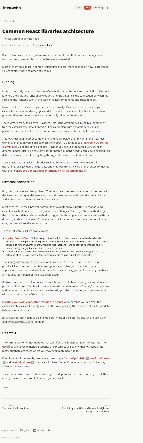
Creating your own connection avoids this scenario (34, 302)
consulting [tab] (98, 7)
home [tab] (79, 7)
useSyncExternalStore (18, 238)
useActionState (21, 362)
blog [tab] (87, 8)
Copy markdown (42, 45)
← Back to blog (9, 21)
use (4, 346)
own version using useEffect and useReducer (63, 251)
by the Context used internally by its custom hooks (51, 170)
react (6, 387)
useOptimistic (76, 358)
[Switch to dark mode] (107, 7)
